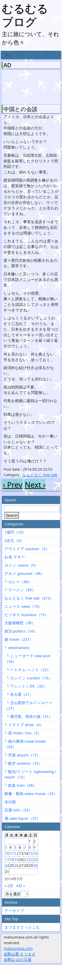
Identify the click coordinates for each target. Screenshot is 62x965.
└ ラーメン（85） (20, 589)
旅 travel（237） (18, 639)
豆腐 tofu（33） (18, 810)
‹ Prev (12, 485)
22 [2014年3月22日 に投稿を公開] (31, 859)
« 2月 (8, 885)
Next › (35, 485)
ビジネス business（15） (26, 614)
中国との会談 (20, 109)
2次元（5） (14, 540)
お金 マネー (14, 556)
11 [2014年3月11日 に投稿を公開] (12, 853)
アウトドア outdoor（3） (26, 548)
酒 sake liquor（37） (22, 818)
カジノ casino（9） (21, 565)
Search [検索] (12, 515)
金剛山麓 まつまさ (20, 954)
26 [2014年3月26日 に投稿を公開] (16, 865)
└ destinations (17, 647)
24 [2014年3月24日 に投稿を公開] (7, 865)
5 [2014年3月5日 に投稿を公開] (15, 847)
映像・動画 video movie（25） (30, 793)
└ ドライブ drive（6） (23, 724)
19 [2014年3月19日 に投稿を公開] (16, 859)
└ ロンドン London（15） (28, 678)
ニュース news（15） (23, 606)
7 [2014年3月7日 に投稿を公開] (25, 847)
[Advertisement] (20, 86)
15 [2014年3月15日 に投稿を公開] (31, 853)
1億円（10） (15, 532)
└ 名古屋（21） (18, 694)
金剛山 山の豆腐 (17, 959)
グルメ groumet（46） (24, 573)
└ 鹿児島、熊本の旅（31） (28, 716)
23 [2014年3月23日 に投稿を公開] (35, 859)
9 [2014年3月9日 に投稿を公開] (34, 847)
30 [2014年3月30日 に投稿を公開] (35, 865)
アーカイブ (14, 910)
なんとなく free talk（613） (29, 598)
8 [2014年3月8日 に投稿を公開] (30, 847)
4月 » (20, 885)
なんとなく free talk (39, 474)
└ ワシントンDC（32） (25, 686)
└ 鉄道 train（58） (20, 785)
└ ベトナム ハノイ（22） (27, 669)
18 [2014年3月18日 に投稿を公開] (12, 859)
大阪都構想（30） (19, 622)
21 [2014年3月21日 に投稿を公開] (26, 859)
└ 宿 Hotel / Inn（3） (22, 733)
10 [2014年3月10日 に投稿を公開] (7, 853)
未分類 (10, 801)
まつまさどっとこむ (22, 927)
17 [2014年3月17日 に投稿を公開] (7, 859)
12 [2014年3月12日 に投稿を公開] (16, 853)
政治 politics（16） (20, 631)
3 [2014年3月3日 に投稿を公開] (6, 847)
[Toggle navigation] (7, 55)
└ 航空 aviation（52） (23, 763)
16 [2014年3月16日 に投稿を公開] (35, 853)
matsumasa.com (18, 948)
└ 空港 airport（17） (22, 755)
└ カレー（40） (18, 581)
